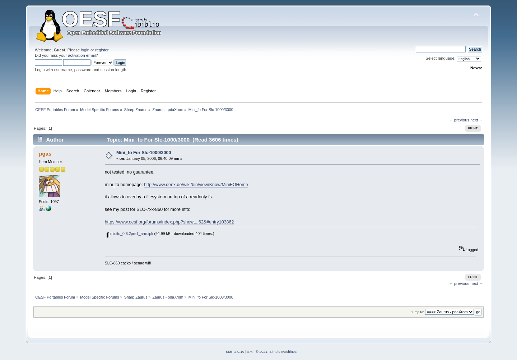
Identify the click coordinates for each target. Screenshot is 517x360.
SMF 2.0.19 (235, 352)
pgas (45, 154)
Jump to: (417, 312)
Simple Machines (283, 352)
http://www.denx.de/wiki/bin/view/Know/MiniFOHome (196, 184)
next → (476, 120)
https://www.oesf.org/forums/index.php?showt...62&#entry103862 (169, 222)
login (85, 50)
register (101, 50)
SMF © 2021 (257, 352)
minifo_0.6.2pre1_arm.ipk (130, 233)
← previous (459, 120)
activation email (82, 55)
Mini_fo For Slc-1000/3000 (143, 152)
